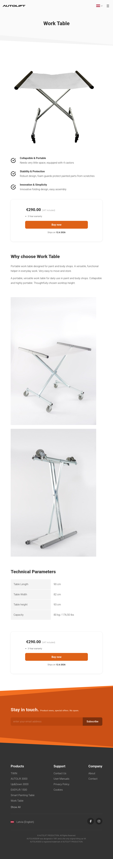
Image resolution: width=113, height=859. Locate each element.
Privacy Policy (61, 784)
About (91, 773)
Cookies (58, 789)
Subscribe (92, 721)
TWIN (14, 773)
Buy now (57, 224)
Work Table (17, 800)
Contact (92, 778)
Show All (16, 807)
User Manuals (61, 778)
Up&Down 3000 (19, 784)
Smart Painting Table (23, 795)
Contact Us (60, 773)
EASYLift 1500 (19, 789)
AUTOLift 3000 (19, 778)
